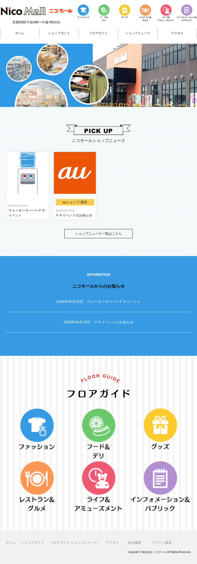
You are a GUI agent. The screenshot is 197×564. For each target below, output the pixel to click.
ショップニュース (137, 33)
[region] (98, 75)
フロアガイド (98, 33)
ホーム (19, 33)
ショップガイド (59, 33)
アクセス (177, 33)
